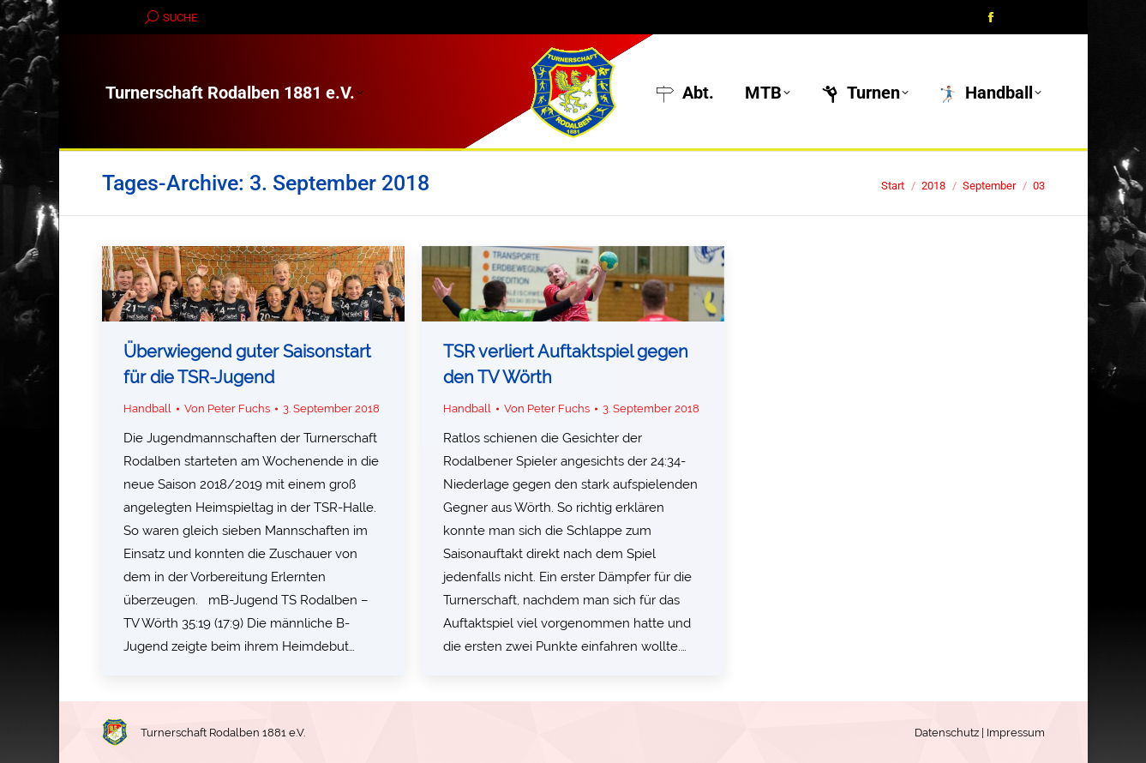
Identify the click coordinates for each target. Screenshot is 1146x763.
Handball (147, 408)
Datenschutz (947, 732)
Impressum (1016, 732)
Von (227, 408)
